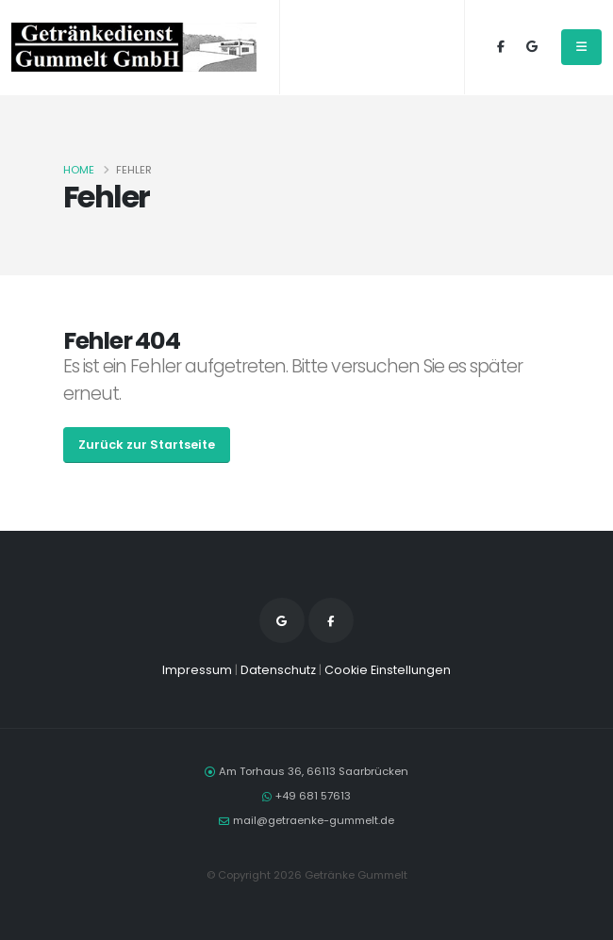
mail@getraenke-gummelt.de (313, 820)
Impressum (197, 670)
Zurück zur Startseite (146, 445)
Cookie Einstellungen (387, 670)
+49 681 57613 (313, 795)
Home (78, 169)
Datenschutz (278, 670)
